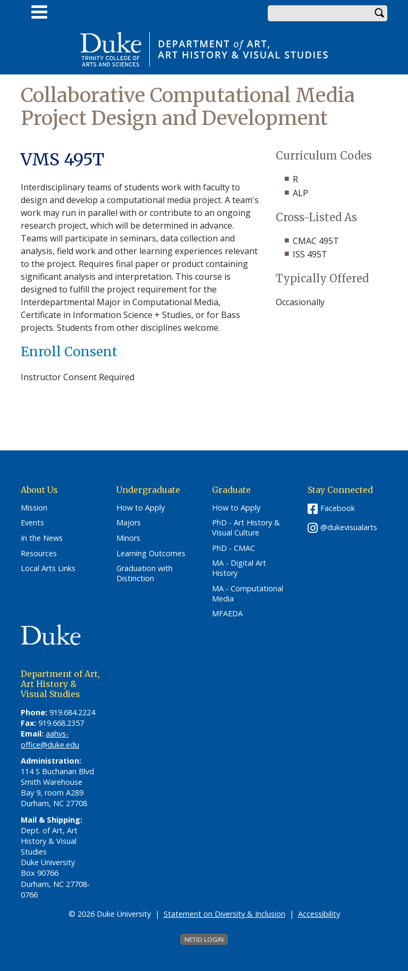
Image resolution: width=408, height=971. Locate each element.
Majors (128, 523)
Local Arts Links (48, 568)
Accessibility (319, 914)
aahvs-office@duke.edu (50, 739)
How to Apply (140, 508)
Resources (39, 553)
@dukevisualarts (348, 527)
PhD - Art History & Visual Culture (246, 528)
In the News (42, 538)
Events (32, 523)
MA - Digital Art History (239, 568)
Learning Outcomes (150, 553)
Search (379, 13)
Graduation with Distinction (144, 573)
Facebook (337, 508)
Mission (34, 508)
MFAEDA (227, 613)
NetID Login (204, 939)
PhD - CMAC (233, 548)
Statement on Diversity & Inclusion (224, 914)
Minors (128, 538)
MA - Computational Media (247, 594)
